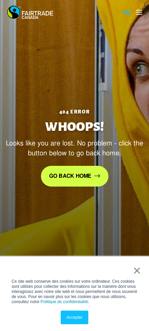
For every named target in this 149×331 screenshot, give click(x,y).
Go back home (70, 175)
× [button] (135, 270)
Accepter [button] (74, 317)
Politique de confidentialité (64, 301)
